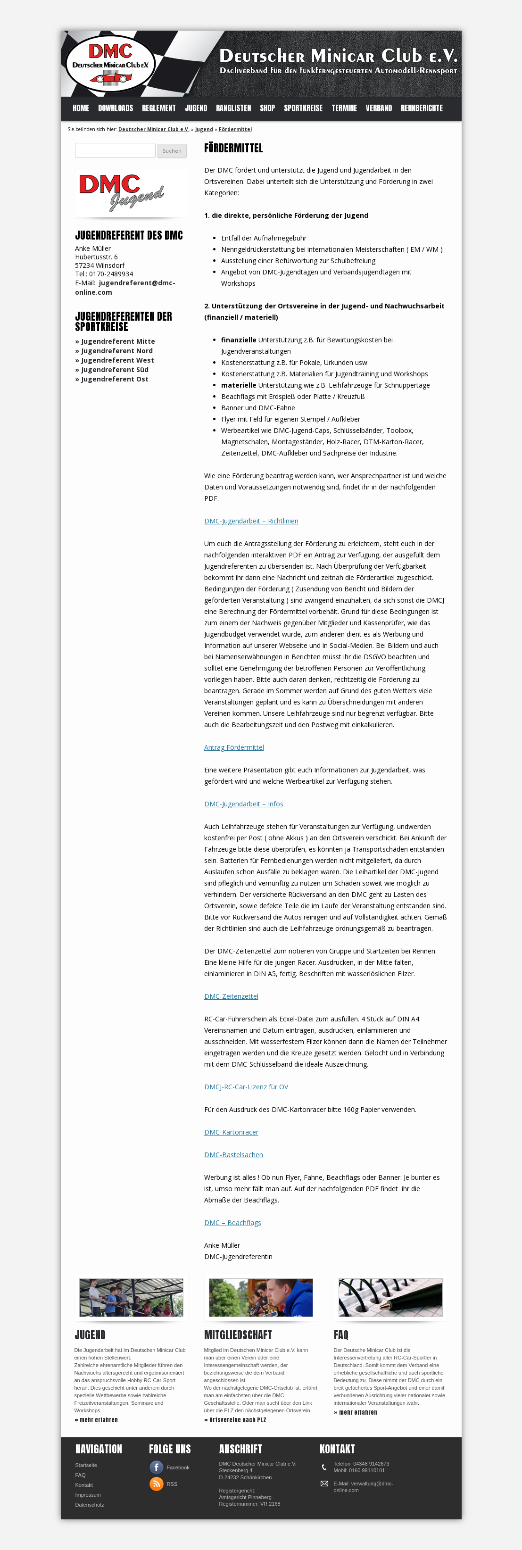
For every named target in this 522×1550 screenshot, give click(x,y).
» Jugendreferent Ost (112, 378)
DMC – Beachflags (232, 1222)
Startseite (86, 1465)
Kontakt (84, 1485)
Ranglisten (233, 108)
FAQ (341, 1335)
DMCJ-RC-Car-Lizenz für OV (246, 1086)
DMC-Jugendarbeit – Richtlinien (251, 520)
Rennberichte (422, 108)
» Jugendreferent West (114, 360)
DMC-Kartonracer (231, 1131)
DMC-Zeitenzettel (231, 996)
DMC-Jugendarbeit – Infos (243, 803)
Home (81, 108)
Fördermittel (235, 129)
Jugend (196, 108)
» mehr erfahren (96, 1420)
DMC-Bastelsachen (233, 1154)
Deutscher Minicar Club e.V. (154, 129)
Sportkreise (303, 108)
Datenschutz (89, 1505)
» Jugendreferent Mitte (115, 341)
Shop (267, 108)
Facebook (178, 1467)
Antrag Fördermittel (234, 747)
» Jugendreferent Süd (112, 369)
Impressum (88, 1495)
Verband (379, 108)
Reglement (159, 108)
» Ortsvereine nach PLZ (235, 1420)
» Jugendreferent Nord (114, 350)
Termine (344, 108)
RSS (172, 1484)
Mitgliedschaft (238, 1335)
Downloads (115, 108)
